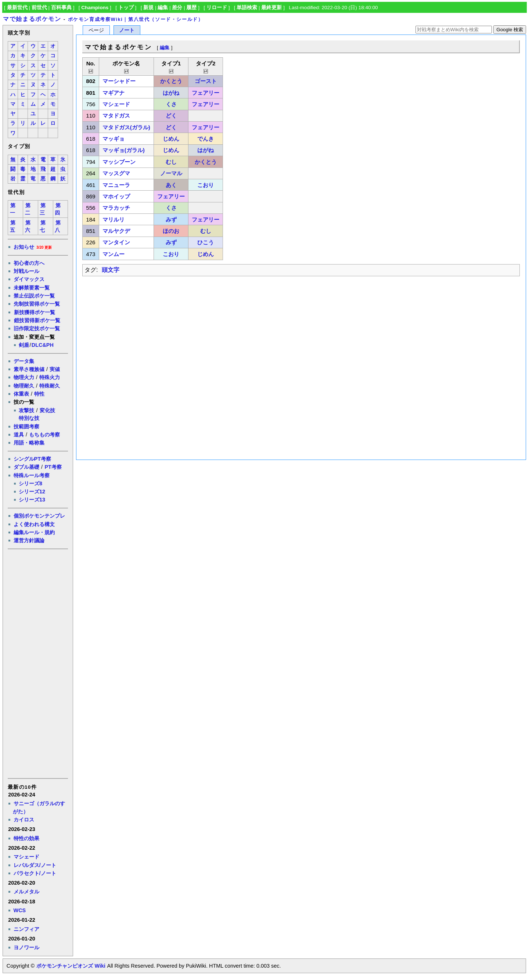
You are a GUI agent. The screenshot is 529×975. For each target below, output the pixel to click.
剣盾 (24, 345)
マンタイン (116, 242)
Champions (94, 7)
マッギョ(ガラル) (123, 150)
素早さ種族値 (29, 369)
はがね (171, 93)
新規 (148, 7)
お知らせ (24, 247)
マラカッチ (116, 208)
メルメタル (26, 892)
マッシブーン (119, 162)
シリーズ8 (30, 483)
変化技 (47, 410)
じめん (171, 139)
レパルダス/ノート (35, 865)
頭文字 (110, 270)
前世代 (39, 7)
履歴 (191, 7)
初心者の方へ (29, 263)
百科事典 (61, 7)
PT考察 (52, 467)
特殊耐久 (49, 386)
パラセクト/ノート (35, 873)
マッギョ (113, 139)
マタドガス (116, 115)
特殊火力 (49, 377)
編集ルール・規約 (34, 532)
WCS (20, 910)
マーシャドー (119, 81)
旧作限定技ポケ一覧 (37, 328)
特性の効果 (26, 838)
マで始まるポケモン (32, 19)
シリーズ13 (32, 500)
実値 (55, 369)
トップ (126, 7)
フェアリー (205, 93)
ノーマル (171, 173)
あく (171, 185)
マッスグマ (116, 173)
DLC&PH (43, 345)
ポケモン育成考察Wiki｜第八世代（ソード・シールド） (136, 19)
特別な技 (29, 418)
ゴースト (206, 81)
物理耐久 (24, 386)
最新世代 (17, 7)
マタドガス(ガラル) (126, 127)
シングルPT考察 (32, 459)
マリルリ (113, 219)
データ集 (24, 361)
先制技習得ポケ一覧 (37, 304)
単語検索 (247, 7)
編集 (163, 7)
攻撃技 (26, 410)
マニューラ (116, 185)
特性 (39, 394)
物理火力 (24, 377)
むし (171, 162)
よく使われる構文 (34, 524)
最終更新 (271, 7)
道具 (19, 435)
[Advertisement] (37, 663)
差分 (177, 7)
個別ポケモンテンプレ (39, 516)
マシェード (26, 857)
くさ (171, 104)
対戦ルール (26, 271)
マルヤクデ (116, 231)
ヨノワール (26, 947)
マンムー (113, 254)
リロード (216, 7)
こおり (205, 185)
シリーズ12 (32, 491)
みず (171, 219)
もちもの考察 (44, 435)
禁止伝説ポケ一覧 (34, 296)
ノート (126, 30)
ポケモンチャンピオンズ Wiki (70, 966)
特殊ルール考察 (32, 475)
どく (171, 115)
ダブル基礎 (26, 467)
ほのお (171, 231)
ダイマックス (29, 279)
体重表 (21, 394)
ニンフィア (26, 929)
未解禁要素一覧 (32, 288)
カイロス (24, 820)
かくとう (171, 81)
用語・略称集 (29, 443)
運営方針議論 (29, 540)
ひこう (205, 242)
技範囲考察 (26, 426)
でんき (205, 139)
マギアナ (113, 93)
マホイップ (116, 196)
